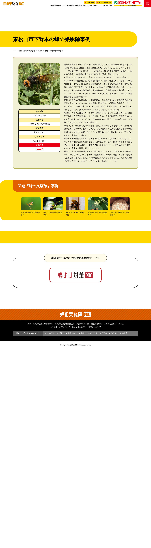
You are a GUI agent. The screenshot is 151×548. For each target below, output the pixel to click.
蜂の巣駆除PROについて (58, 5)
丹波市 (104, 533)
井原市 (83, 533)
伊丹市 (125, 533)
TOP (14, 51)
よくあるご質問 (107, 5)
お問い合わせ (64, 526)
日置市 (61, 533)
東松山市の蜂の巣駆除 (27, 51)
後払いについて (95, 526)
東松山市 (36, 141)
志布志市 (50, 533)
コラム (121, 523)
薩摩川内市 (72, 533)
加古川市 (114, 533)
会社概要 (91, 2)
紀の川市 (93, 533)
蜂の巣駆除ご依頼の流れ (74, 5)
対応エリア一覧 (87, 5)
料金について (97, 5)
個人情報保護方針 (105, 2)
